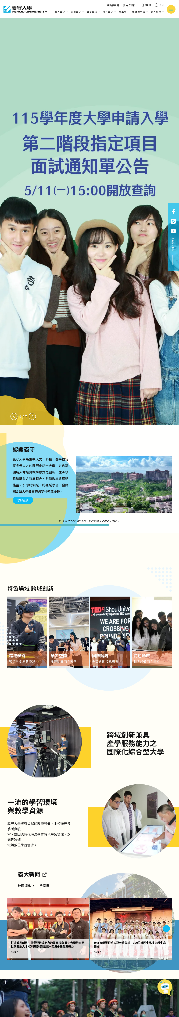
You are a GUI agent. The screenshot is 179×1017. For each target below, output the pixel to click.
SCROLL (173, 251)
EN (159, 5)
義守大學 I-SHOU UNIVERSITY (25, 9)
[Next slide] (32, 416)
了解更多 (22, 500)
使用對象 (130, 5)
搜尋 (146, 5)
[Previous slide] (13, 416)
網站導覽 (113, 5)
